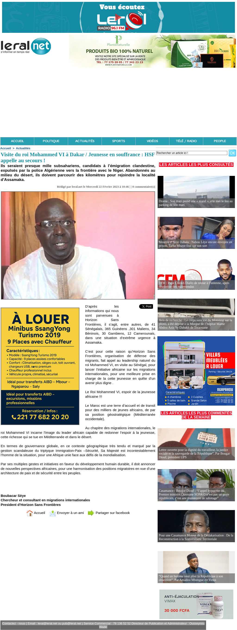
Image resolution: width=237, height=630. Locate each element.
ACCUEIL (17, 141)
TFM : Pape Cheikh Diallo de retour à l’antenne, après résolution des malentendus (194, 284)
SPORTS (118, 141)
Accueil (5, 148)
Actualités (23, 148)
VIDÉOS (152, 141)
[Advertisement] (118, 102)
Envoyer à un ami (66, 513)
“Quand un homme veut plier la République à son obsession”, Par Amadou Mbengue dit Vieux (191, 578)
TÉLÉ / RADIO (186, 141)
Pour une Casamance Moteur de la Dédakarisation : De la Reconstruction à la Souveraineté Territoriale (196, 537)
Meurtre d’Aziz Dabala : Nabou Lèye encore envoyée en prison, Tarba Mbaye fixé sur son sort (195, 244)
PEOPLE (220, 141)
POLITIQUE (51, 141)
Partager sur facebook (109, 513)
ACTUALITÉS (84, 141)
